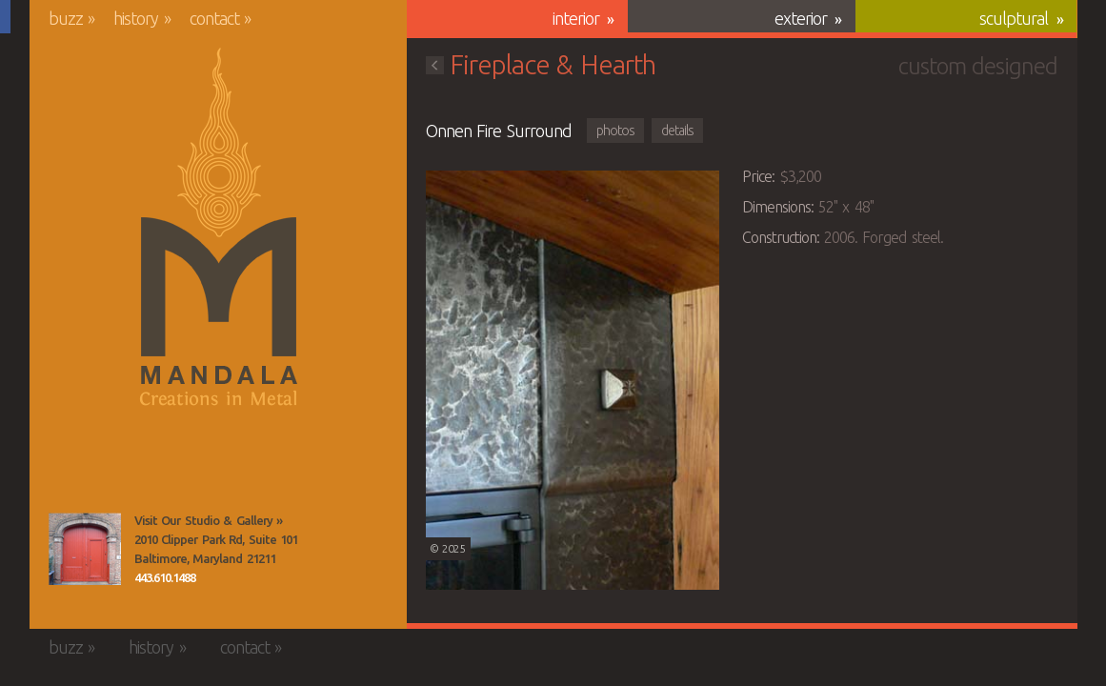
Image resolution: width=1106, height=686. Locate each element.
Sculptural (1013, 18)
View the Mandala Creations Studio (85, 549)
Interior (576, 18)
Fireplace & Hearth (540, 64)
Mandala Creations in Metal (218, 228)
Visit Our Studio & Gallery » (208, 520)
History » (142, 18)
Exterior (800, 18)
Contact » (220, 18)
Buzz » (72, 18)
